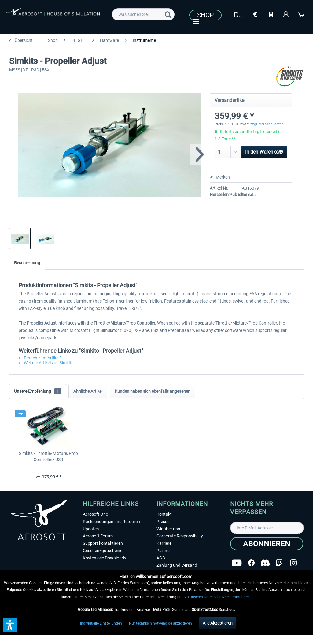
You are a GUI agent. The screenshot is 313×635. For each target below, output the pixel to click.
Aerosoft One (95, 514)
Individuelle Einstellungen (101, 623)
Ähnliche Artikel (87, 391)
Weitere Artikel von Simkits (46, 362)
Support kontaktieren (103, 543)
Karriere (163, 543)
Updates (91, 528)
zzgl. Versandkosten (267, 124)
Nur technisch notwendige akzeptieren (160, 623)
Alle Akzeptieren (218, 623)
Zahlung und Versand (176, 565)
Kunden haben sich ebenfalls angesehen (152, 391)
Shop (205, 15)
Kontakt (164, 514)
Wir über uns (168, 528)
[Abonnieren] (266, 543)
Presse (162, 521)
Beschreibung (27, 262)
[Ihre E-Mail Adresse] (267, 528)
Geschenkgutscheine (102, 550)
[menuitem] (143, 14)
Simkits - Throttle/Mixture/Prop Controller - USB (48, 456)
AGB (160, 557)
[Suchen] (168, 14)
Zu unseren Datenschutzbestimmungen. (218, 597)
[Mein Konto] (286, 14)
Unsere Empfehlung (37, 391)
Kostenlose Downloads (104, 557)
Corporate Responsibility (179, 535)
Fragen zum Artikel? (40, 357)
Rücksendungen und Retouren (111, 521)
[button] (10, 625)
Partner (163, 550)
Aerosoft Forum (98, 535)
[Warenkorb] (301, 14)
